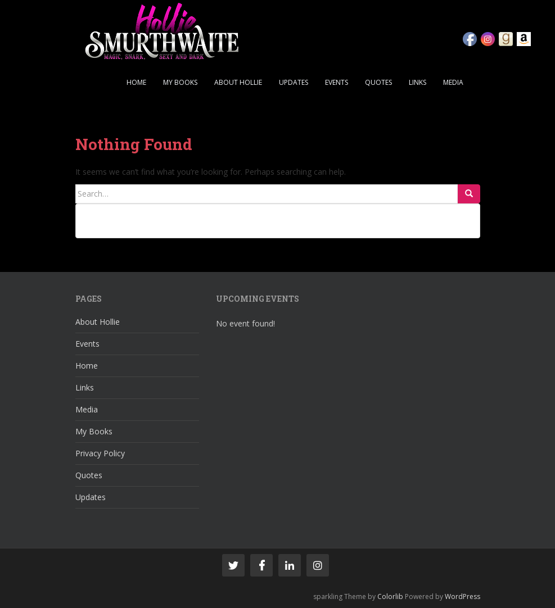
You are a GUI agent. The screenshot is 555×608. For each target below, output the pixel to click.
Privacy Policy (100, 453)
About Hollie (238, 82)
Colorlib (390, 596)
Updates (293, 82)
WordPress (462, 596)
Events (336, 82)
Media (453, 82)
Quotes (378, 82)
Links (417, 82)
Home (136, 82)
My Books (180, 82)
